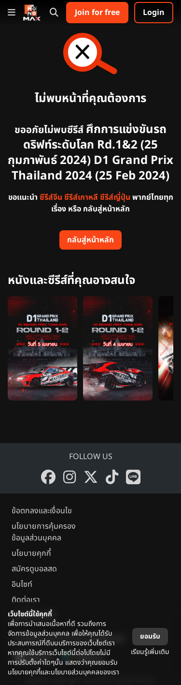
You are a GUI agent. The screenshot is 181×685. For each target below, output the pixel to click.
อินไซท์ (22, 584)
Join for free (97, 12)
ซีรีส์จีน (51, 197)
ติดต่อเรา (26, 600)
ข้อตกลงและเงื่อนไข (42, 511)
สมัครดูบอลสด (34, 569)
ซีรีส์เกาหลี (81, 197)
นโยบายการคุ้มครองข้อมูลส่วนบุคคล (44, 532)
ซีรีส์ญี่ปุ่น (115, 197)
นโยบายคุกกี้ (31, 553)
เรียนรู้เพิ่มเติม (150, 652)
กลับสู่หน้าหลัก (90, 240)
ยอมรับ (150, 636)
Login (154, 12)
